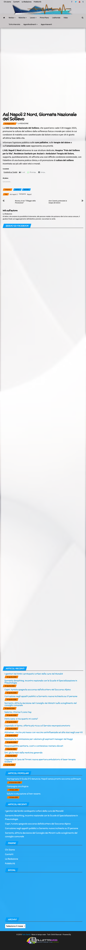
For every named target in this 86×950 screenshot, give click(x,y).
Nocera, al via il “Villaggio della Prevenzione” (25, 202)
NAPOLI (17, 189)
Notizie (12, 18)
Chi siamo (7, 2)
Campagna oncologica (17, 786)
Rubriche (23, 18)
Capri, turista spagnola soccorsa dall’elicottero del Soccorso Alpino (37, 689)
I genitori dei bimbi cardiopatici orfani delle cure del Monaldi (33, 673)
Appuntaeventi (46, 24)
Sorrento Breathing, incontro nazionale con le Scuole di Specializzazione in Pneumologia (40, 681)
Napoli (29, 194)
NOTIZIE (26, 189)
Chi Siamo (10, 849)
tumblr (83, 2)
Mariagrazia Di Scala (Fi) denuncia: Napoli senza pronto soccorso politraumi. (44, 778)
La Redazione (26, 2)
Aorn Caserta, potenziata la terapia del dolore (58, 202)
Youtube (79, 2)
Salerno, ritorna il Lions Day (17, 712)
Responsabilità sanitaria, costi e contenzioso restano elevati (33, 745)
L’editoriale (56, 18)
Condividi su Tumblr (10, 172)
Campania (22, 194)
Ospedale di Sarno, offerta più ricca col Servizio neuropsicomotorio (37, 725)
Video (66, 18)
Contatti (16, 2)
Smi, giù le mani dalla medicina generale (23, 752)
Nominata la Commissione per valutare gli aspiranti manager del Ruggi (38, 739)
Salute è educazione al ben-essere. (24, 793)
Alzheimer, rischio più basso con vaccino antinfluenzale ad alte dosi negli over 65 (43, 732)
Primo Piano (44, 18)
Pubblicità (37, 2)
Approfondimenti (31, 24)
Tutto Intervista (14, 24)
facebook (72, 2)
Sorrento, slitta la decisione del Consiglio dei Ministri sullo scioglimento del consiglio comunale (40, 704)
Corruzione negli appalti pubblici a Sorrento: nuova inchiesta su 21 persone (40, 696)
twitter (76, 2)
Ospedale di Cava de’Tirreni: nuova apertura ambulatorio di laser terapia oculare (39, 760)
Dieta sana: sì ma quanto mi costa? (21, 718)
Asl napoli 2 (14, 194)
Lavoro (33, 18)
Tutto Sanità (26, 934)
